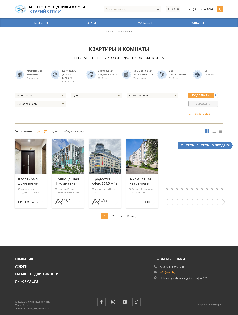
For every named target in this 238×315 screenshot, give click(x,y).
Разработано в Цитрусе (210, 304)
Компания (24, 259)
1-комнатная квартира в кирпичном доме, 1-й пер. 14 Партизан (141, 181)
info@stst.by (167, 272)
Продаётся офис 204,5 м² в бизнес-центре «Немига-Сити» (105, 181)
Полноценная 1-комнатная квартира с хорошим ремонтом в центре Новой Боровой (67, 181)
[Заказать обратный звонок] (220, 9)
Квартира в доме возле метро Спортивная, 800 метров (29, 181)
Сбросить (203, 104)
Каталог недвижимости (36, 274)
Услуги (21, 266)
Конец (131, 216)
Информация (26, 281)
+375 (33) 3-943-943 (200, 9)
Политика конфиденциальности (32, 308)
